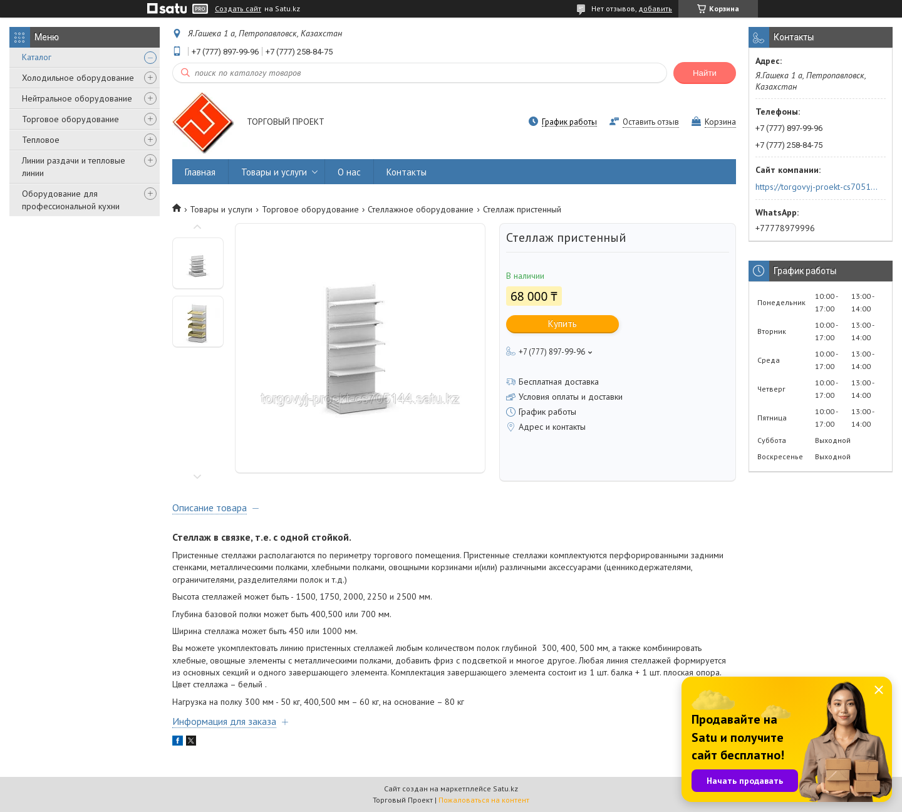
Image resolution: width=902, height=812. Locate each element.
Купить (562, 324)
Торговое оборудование (70, 119)
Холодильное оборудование (78, 77)
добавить (655, 8)
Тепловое (41, 139)
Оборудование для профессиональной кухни (71, 200)
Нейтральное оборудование (77, 98)
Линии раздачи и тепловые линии (73, 167)
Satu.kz (505, 788)
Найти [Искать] (705, 73)
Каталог (36, 57)
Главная (200, 172)
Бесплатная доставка (559, 381)
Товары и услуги (274, 172)
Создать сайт (238, 8)
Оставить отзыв (651, 122)
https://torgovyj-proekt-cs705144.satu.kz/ (816, 186)
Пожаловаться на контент (483, 799)
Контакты (406, 172)
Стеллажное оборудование (421, 209)
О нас (349, 172)
